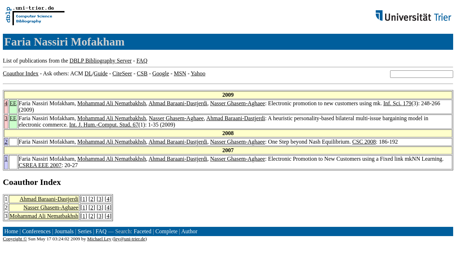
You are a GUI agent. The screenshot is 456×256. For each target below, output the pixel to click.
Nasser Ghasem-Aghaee (237, 103)
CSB (142, 73)
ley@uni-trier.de (129, 238)
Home (11, 231)
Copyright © (15, 238)
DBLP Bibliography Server (100, 61)
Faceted (142, 231)
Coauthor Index (20, 73)
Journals (64, 231)
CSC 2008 (364, 142)
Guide (101, 73)
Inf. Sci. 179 (397, 103)
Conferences (36, 231)
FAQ (141, 61)
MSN (180, 73)
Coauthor (20, 182)
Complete (166, 231)
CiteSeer (122, 73)
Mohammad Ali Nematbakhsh (111, 103)
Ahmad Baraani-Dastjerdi (178, 103)
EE (13, 103)
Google (160, 73)
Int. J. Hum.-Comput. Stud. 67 (103, 125)
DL (88, 73)
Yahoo (198, 73)
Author (189, 231)
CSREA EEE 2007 (40, 165)
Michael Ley (99, 238)
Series (85, 231)
